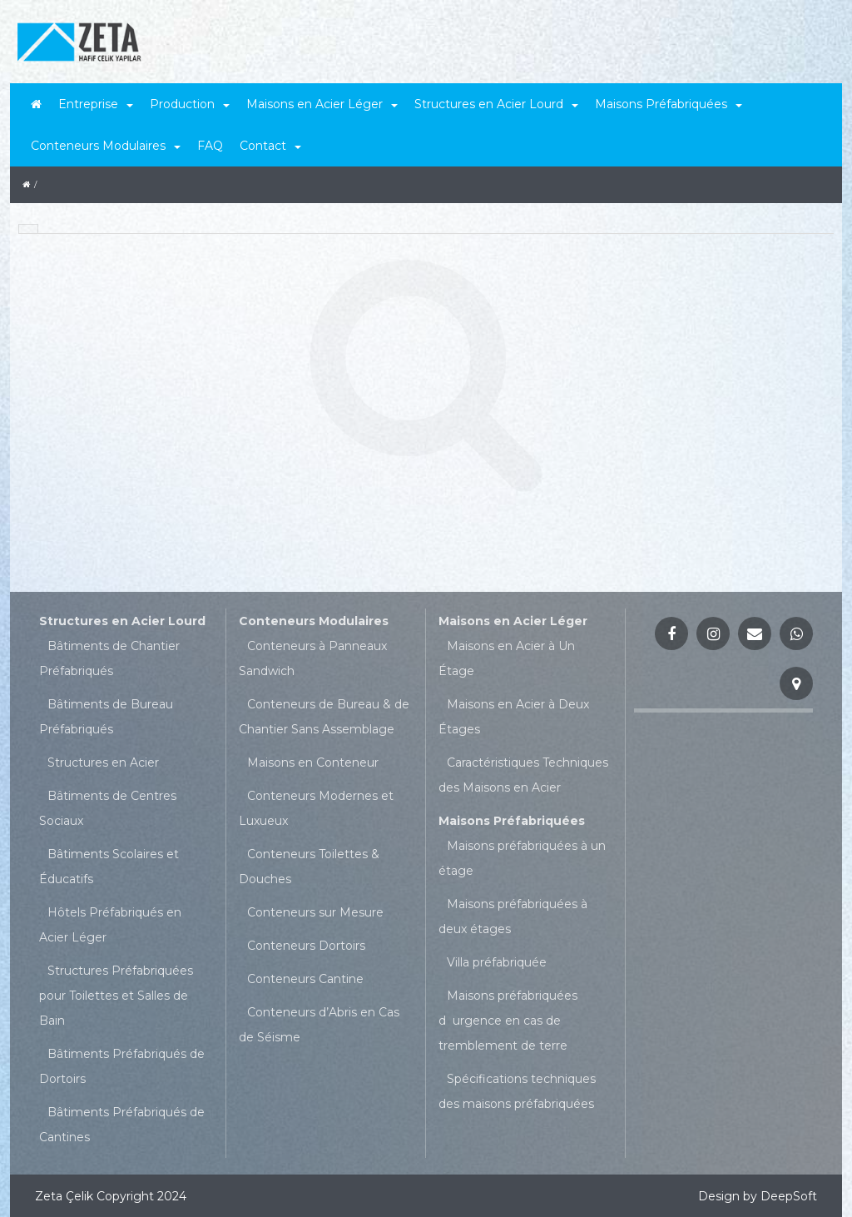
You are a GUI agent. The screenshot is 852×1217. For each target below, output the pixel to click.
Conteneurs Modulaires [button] (106, 145)
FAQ (210, 145)
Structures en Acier (103, 762)
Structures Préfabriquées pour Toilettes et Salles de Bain (116, 995)
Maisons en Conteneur (313, 762)
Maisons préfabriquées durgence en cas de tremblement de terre (507, 1020)
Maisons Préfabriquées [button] (668, 104)
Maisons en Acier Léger (512, 620)
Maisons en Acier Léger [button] (322, 104)
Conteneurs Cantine (305, 978)
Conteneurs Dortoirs (306, 945)
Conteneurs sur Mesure (315, 912)
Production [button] (190, 104)
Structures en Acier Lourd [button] (496, 104)
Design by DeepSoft (757, 1196)
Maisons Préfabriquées (511, 820)
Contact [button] (270, 145)
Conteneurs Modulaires (314, 620)
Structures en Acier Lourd (122, 620)
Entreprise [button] (95, 104)
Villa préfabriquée (497, 962)
